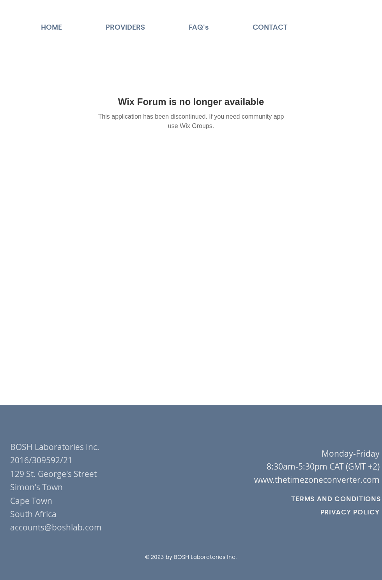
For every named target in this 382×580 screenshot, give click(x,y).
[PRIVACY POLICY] (350, 512)
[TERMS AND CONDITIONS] (336, 499)
